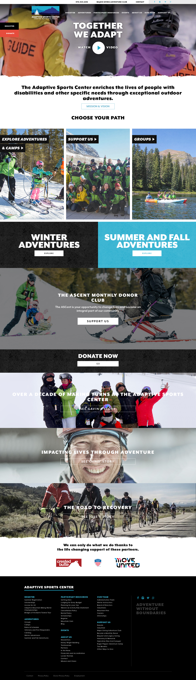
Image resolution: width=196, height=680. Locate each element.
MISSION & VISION (98, 106)
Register (9, 26)
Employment (79, 676)
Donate (10, 33)
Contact (140, 2)
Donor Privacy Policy (61, 676)
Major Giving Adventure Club (112, 2)
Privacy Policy (43, 676)
